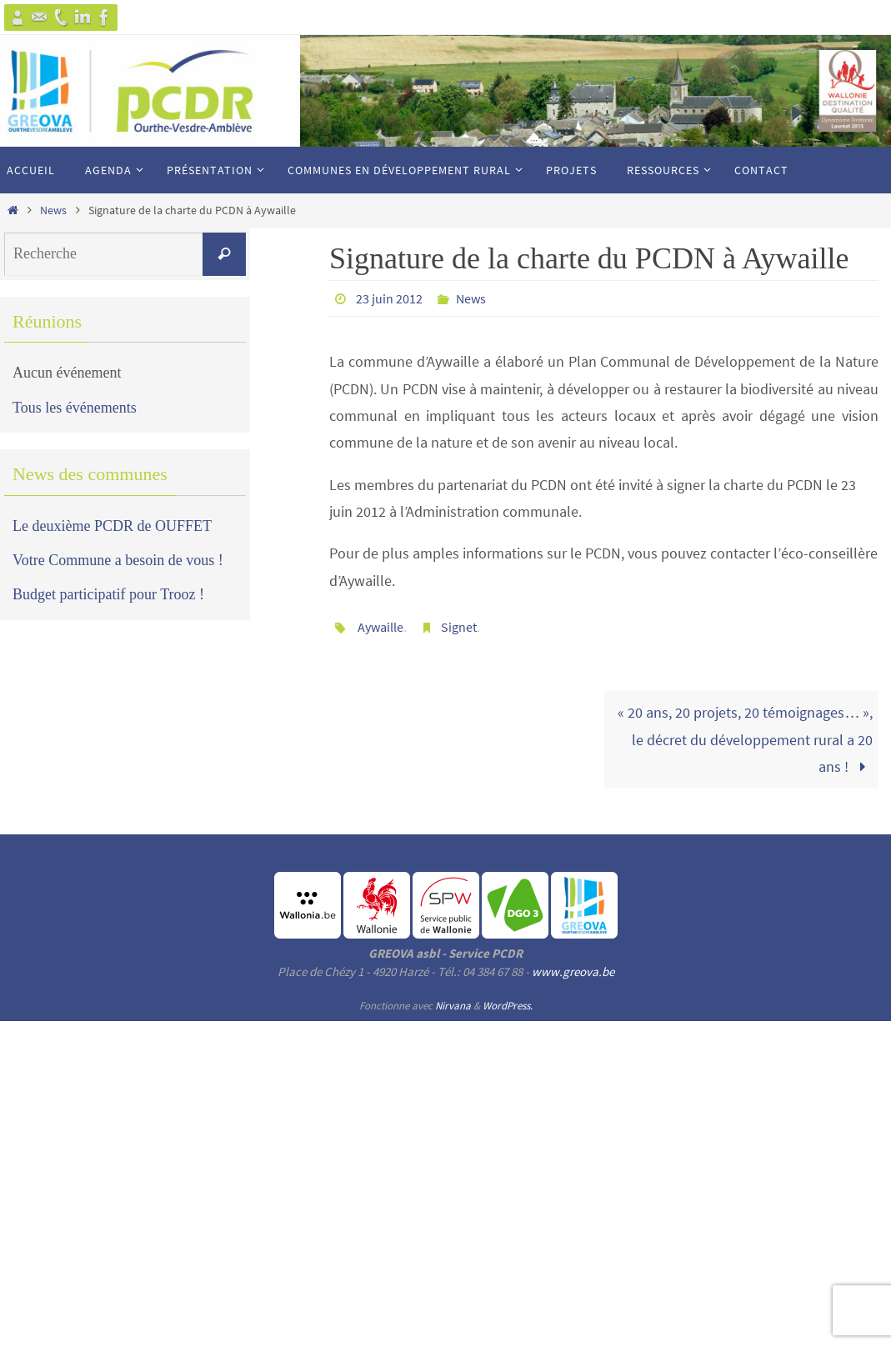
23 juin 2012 (389, 298)
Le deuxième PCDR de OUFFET (112, 526)
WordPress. (508, 1006)
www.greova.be (573, 971)
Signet (459, 626)
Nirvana (453, 1006)
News (53, 210)
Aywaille (380, 626)
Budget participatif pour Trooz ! (108, 594)
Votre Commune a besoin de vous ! (118, 560)
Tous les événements (75, 407)
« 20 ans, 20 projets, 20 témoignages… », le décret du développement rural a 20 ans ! (745, 739)
